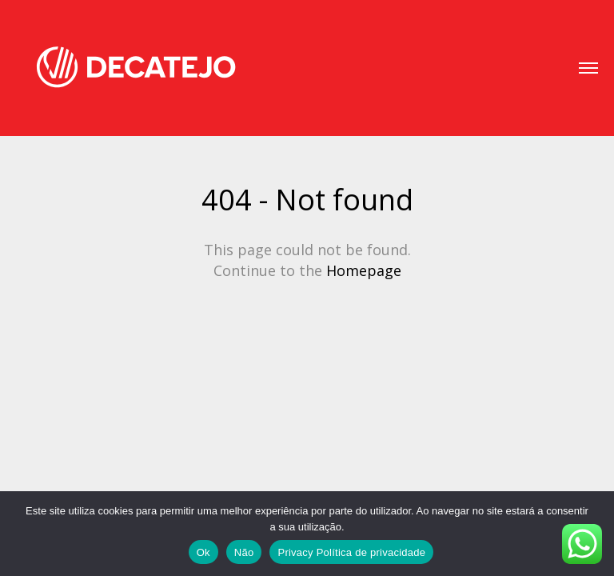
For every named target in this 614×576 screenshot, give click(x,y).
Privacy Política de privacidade (351, 552)
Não (244, 552)
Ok (203, 552)
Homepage (363, 270)
